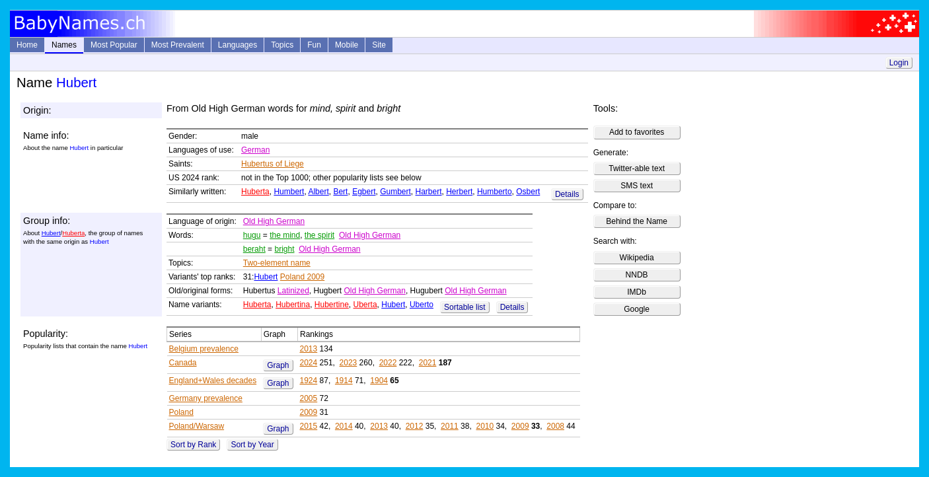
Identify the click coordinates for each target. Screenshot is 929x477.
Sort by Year (252, 444)
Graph (278, 365)
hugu (252, 235)
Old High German (274, 221)
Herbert (459, 191)
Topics (282, 45)
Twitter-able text (637, 168)
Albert (318, 191)
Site (379, 45)
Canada (183, 362)
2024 (309, 362)
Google (637, 309)
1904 (379, 380)
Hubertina (293, 304)
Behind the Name (636, 221)
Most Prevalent (177, 45)
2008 (555, 426)
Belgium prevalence (204, 348)
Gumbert (395, 191)
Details (567, 194)
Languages (237, 45)
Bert (340, 191)
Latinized (293, 290)
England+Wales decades (213, 380)
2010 (485, 426)
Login (899, 62)
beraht (254, 249)
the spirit (319, 235)
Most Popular (114, 45)
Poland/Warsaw (197, 426)
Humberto (494, 191)
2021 (428, 362)
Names (64, 45)
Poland (181, 412)
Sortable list (465, 307)
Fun (314, 45)
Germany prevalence (205, 398)
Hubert (51, 233)
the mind (285, 235)
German (255, 150)
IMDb (636, 292)
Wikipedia (637, 257)
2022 (388, 362)
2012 (415, 426)
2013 (309, 348)
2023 (348, 362)
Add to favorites (636, 132)
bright (284, 249)
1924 (309, 380)
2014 (344, 426)
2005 (309, 398)
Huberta (255, 191)
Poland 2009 (302, 276)
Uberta (365, 304)
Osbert (528, 191)
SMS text (636, 185)
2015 (309, 426)
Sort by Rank (193, 444)
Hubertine (332, 304)
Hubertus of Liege (272, 163)
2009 (309, 412)
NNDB (637, 274)
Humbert (289, 191)
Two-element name (277, 263)
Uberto (421, 304)
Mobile (346, 45)
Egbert (363, 191)
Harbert (429, 191)
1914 (344, 380)
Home (27, 45)
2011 (450, 426)
